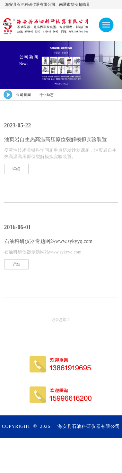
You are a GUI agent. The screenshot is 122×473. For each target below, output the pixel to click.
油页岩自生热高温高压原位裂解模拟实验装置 (55, 139)
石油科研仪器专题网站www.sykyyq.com (48, 241)
